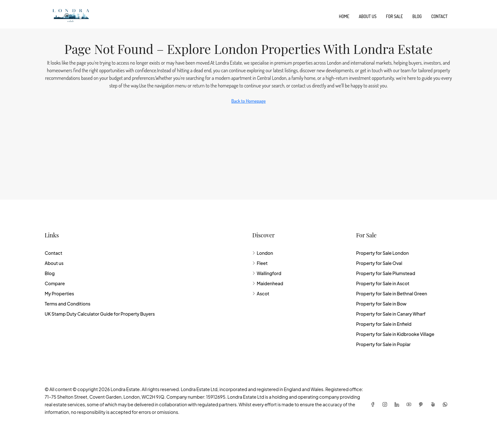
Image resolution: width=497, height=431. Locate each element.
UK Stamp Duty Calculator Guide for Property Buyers (100, 314)
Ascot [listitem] (260, 293)
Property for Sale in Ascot (382, 283)
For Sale (394, 16)
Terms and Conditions (67, 303)
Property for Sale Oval (379, 263)
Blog (417, 16)
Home (344, 16)
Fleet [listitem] (260, 263)
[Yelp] (434, 404)
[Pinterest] (422, 404)
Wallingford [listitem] (266, 273)
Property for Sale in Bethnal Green (391, 293)
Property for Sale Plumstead (385, 273)
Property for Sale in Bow (381, 303)
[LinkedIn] (398, 404)
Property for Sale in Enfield (383, 324)
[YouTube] (410, 404)
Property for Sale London (382, 253)
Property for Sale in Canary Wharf (390, 314)
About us (368, 16)
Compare (55, 283)
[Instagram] (386, 404)
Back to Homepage (248, 101)
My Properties (59, 293)
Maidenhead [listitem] (267, 283)
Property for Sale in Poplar (383, 344)
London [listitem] (262, 253)
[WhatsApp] (446, 404)
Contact (439, 16)
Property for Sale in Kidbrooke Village (395, 334)
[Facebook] (374, 404)
